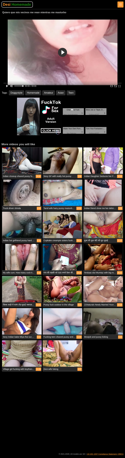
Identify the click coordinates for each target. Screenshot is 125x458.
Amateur (48, 92)
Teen (71, 92)
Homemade (33, 92)
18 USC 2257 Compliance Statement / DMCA (105, 454)
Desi (17, 4)
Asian (61, 92)
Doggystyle (16, 92)
